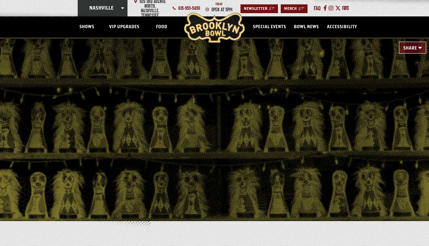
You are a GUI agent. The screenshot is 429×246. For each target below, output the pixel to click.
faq (317, 8)
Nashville (101, 8)
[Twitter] (338, 8)
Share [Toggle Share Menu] (410, 48)
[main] (214, 121)
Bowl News (306, 27)
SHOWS (86, 27)
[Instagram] (331, 8)
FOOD (161, 27)
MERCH (294, 9)
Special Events (269, 27)
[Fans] (345, 8)
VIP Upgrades (124, 27)
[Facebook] (325, 8)
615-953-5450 (189, 8)
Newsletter (259, 9)
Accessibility (342, 27)
